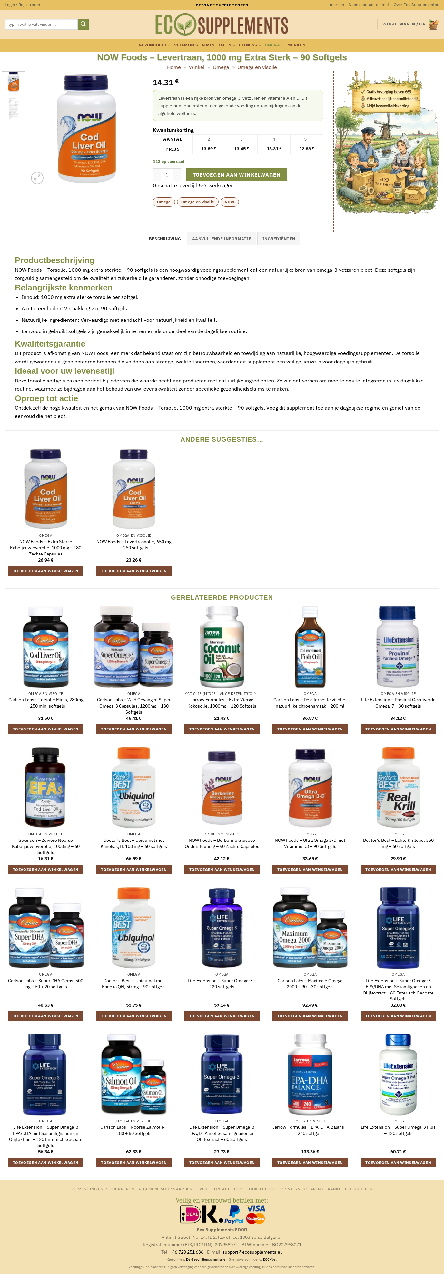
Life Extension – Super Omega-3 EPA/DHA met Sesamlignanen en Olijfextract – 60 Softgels (222, 1133)
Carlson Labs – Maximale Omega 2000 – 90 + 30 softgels (310, 984)
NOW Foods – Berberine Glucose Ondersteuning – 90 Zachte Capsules (222, 843)
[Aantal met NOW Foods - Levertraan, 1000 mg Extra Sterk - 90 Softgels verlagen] (157, 174)
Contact (221, 1188)
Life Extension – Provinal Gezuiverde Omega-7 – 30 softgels (398, 703)
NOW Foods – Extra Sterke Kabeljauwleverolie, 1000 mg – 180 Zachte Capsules (45, 547)
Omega (274, 45)
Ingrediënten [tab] (278, 238)
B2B (238, 1188)
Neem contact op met (369, 4)
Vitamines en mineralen (204, 45)
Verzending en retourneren (102, 1188)
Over (202, 1188)
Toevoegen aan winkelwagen (237, 174)
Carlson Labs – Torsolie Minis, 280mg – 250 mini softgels (45, 703)
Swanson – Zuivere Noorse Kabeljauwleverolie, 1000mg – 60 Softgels (46, 846)
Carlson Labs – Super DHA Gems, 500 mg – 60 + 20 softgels (45, 984)
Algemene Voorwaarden (165, 1188)
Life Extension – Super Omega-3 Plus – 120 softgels (398, 1130)
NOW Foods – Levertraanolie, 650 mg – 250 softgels (133, 545)
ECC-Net (270, 1259)
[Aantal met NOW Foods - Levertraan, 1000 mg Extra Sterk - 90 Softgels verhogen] (177, 174)
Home (174, 67)
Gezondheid (155, 45)
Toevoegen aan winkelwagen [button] (46, 570)
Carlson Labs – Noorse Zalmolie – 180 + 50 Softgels (134, 1130)
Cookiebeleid (262, 1188)
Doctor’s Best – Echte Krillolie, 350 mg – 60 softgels (398, 843)
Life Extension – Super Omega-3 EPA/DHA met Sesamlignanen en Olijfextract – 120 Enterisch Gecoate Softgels (46, 1136)
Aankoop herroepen (350, 1188)
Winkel (196, 67)
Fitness (250, 45)
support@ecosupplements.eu (252, 1252)
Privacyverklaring (302, 1188)
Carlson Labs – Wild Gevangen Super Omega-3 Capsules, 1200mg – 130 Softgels (134, 706)
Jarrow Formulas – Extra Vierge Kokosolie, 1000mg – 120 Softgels (221, 703)
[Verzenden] (83, 24)
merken (337, 4)
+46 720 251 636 (186, 1252)
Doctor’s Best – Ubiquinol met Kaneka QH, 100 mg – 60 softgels (134, 843)
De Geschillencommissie (205, 1259)
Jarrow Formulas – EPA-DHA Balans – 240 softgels (310, 1130)
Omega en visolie (257, 67)
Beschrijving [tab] (165, 238)
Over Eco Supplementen (416, 4)
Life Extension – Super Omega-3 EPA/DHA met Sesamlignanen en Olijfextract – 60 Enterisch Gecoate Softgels (398, 990)
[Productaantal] (167, 174)
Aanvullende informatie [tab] (221, 238)
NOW (230, 201)
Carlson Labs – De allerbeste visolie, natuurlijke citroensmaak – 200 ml (310, 703)
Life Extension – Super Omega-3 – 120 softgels (222, 984)
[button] (22, 5)
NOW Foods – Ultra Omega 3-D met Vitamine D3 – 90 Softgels (310, 843)
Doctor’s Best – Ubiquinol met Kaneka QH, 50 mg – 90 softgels (134, 984)
